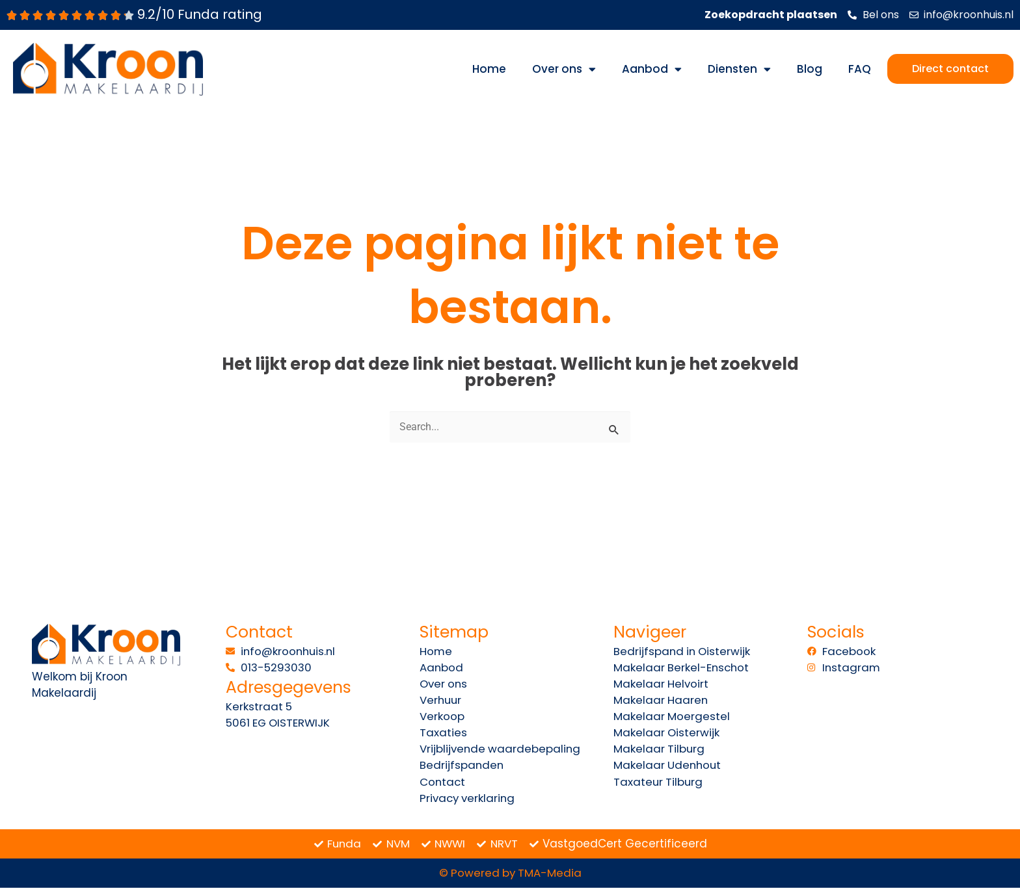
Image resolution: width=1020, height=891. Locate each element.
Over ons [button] (564, 69)
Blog (809, 69)
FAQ (859, 69)
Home (489, 69)
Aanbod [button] (652, 69)
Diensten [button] (739, 69)
